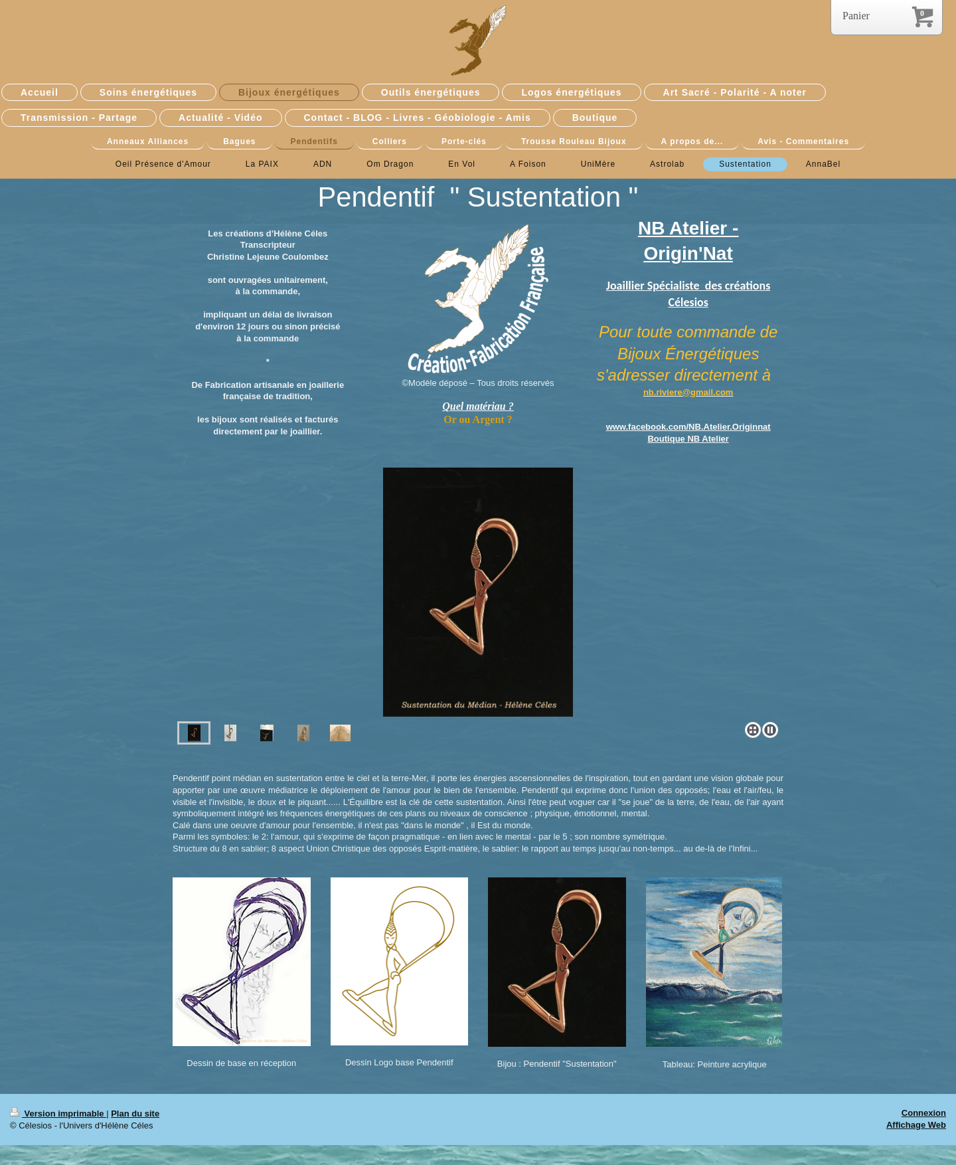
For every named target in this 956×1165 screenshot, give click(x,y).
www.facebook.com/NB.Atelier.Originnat (688, 427)
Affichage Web (916, 1125)
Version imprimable (58, 1114)
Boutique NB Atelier (687, 439)
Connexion (924, 1113)
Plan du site (135, 1114)
